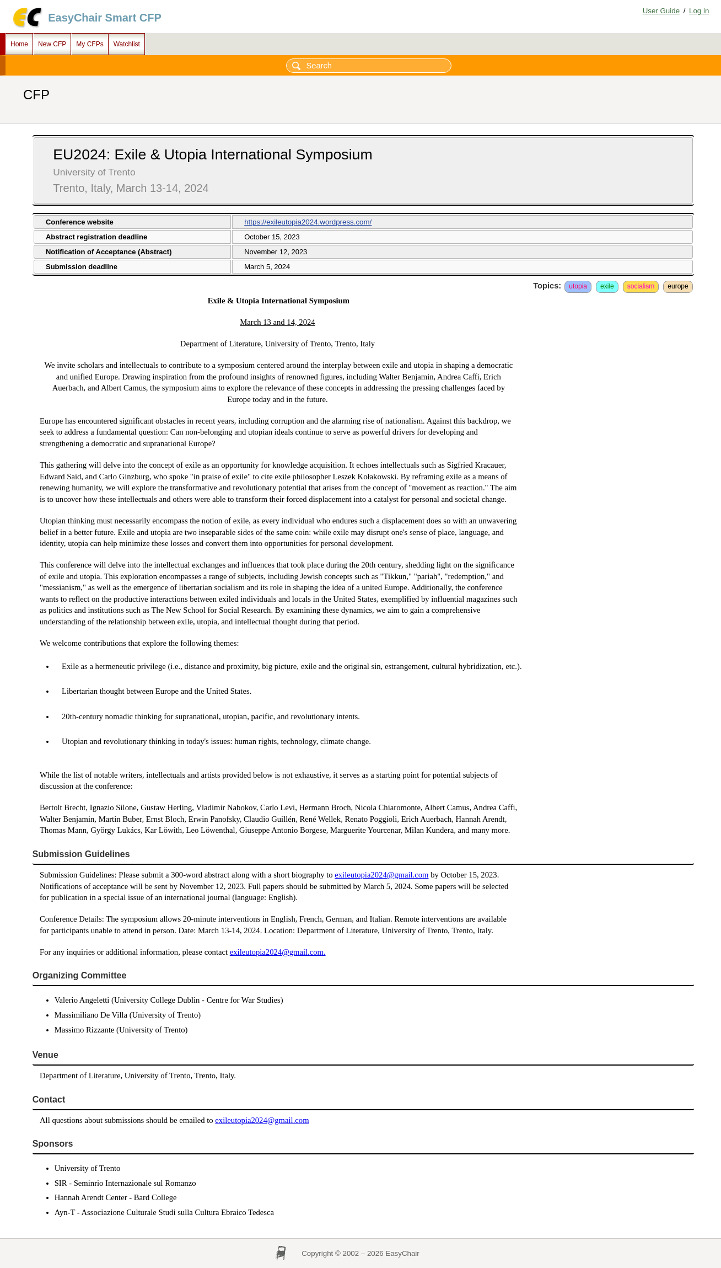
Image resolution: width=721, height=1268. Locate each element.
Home (19, 44)
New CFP (52, 44)
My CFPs (89, 44)
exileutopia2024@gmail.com (381, 874)
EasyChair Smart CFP (105, 18)
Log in (699, 11)
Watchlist (127, 44)
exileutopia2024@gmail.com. (278, 952)
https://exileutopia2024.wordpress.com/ (308, 222)
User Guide (661, 11)
